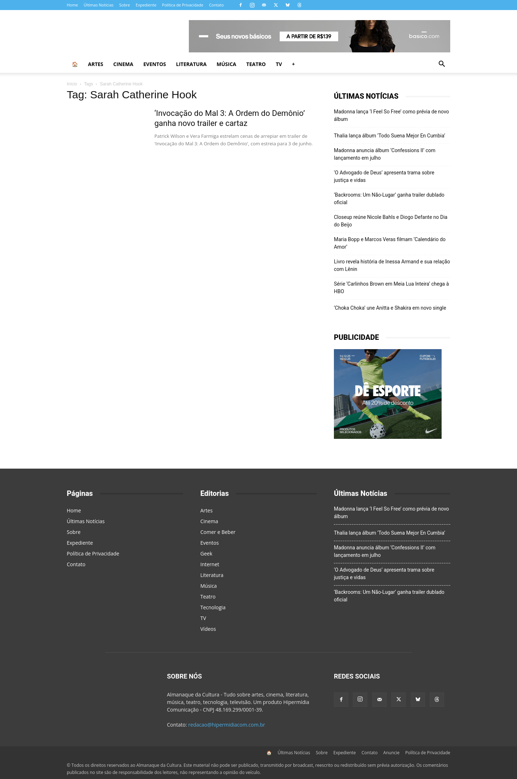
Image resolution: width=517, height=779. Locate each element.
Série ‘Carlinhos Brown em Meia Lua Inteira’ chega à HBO (391, 287)
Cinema (123, 64)
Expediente (146, 5)
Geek (206, 553)
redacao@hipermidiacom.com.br (226, 724)
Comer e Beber (218, 532)
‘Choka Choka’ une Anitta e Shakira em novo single (390, 308)
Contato (216, 5)
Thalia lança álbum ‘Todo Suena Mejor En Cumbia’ (389, 136)
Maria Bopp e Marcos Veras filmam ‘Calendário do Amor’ (390, 243)
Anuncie (391, 753)
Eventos (154, 64)
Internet (209, 564)
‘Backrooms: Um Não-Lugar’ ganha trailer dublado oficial (389, 198)
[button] (441, 64)
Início (72, 83)
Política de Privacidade (182, 5)
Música (226, 64)
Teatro (256, 64)
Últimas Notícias (98, 5)
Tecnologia (212, 607)
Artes (95, 64)
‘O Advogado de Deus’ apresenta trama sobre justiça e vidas (384, 176)
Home (72, 5)
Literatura (191, 64)
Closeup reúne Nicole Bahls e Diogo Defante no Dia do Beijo (390, 220)
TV (279, 64)
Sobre (124, 5)
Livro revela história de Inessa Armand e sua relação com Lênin (392, 265)
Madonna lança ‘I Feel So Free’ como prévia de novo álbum (391, 115)
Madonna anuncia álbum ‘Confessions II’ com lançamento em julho (385, 154)
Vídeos (208, 628)
